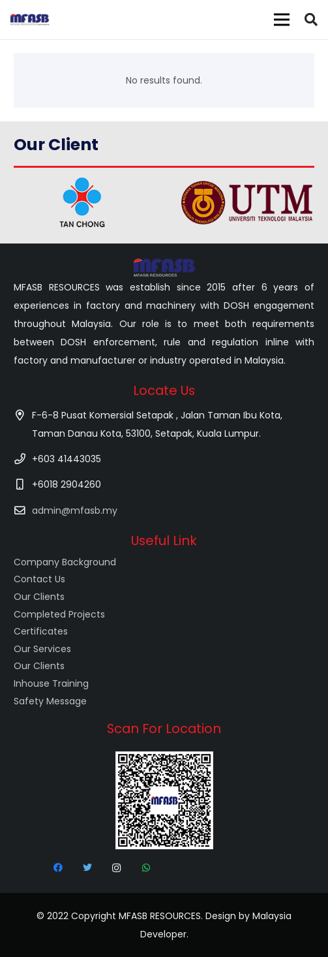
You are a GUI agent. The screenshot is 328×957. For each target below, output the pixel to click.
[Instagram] (116, 867)
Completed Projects (59, 614)
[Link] (29, 19)
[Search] (311, 19)
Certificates (41, 631)
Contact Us (39, 579)
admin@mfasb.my (74, 510)
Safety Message (50, 701)
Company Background (65, 562)
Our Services (42, 648)
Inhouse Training (51, 683)
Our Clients (39, 596)
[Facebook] (57, 867)
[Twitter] (87, 867)
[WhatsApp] (145, 867)
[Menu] (282, 19)
